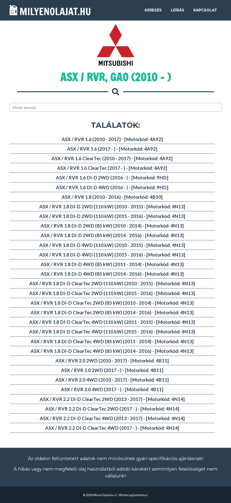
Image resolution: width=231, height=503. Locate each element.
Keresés (153, 12)
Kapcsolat (205, 12)
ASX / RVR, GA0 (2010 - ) (115, 77)
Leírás (177, 12)
